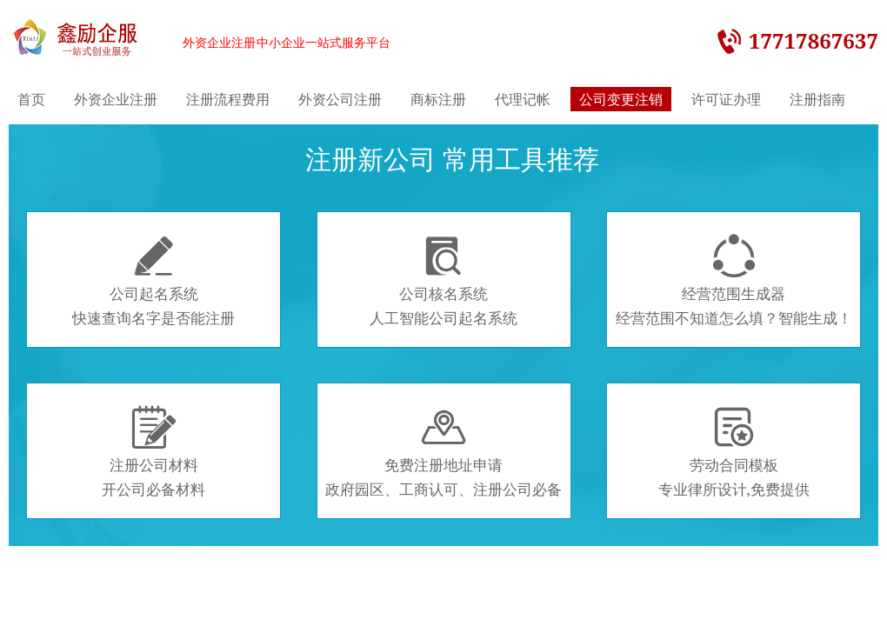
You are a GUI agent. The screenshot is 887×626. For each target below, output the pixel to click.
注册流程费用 (228, 99)
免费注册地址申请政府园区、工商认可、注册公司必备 (443, 452)
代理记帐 (522, 99)
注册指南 (817, 99)
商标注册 (438, 99)
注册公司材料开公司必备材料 (153, 452)
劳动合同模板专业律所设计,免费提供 (734, 452)
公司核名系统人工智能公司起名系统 (443, 281)
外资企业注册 (115, 99)
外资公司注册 (340, 99)
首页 (31, 99)
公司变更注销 (621, 99)
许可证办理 (726, 99)
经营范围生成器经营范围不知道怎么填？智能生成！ (734, 281)
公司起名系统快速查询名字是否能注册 (153, 281)
